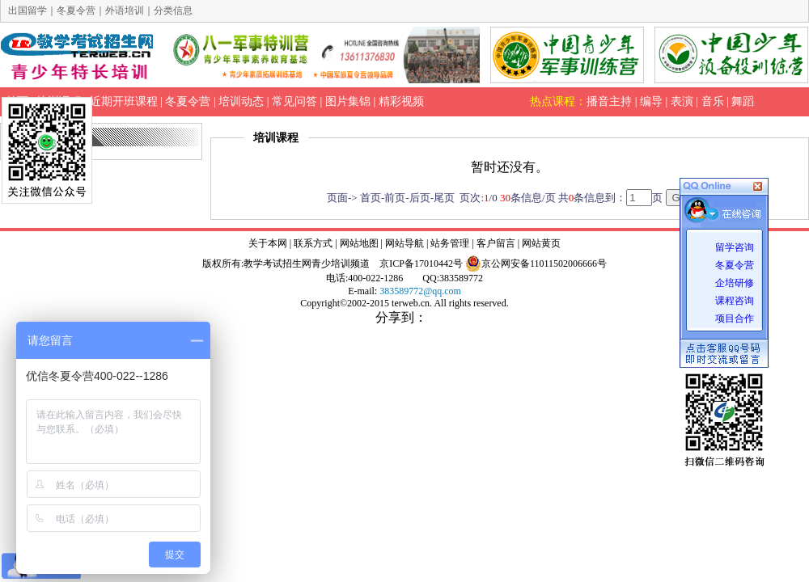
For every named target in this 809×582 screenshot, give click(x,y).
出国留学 (27, 10)
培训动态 (241, 101)
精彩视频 (401, 101)
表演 (682, 101)
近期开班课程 (124, 101)
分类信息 (173, 10)
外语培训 (124, 10)
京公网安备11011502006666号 (536, 263)
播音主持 (609, 101)
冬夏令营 (734, 265)
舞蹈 (742, 101)
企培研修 (734, 283)
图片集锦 (348, 101)
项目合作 (734, 318)
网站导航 (404, 243)
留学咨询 (734, 247)
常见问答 (294, 101)
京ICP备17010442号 (421, 263)
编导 (651, 101)
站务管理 (449, 243)
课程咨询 (734, 300)
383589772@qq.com (420, 291)
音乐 (712, 101)
